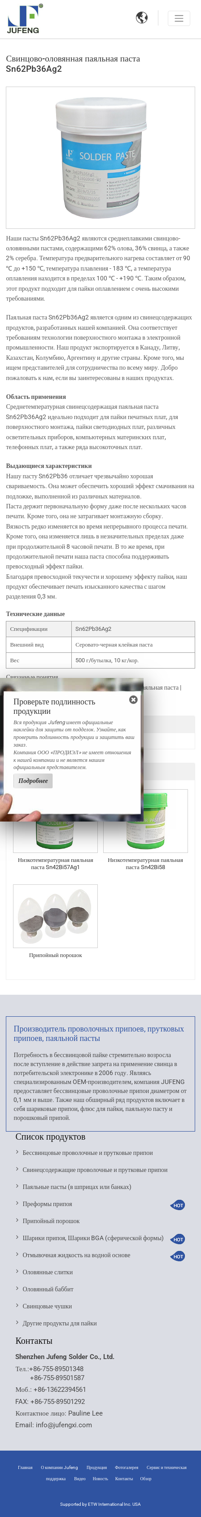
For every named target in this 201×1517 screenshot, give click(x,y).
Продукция (97, 1467)
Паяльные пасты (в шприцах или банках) (76, 1186)
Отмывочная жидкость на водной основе (76, 1255)
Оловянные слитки (47, 1272)
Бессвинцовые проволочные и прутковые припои (87, 1152)
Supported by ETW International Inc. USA (100, 1504)
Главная (25, 1467)
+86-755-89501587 (57, 1378)
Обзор (145, 1478)
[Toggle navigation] (179, 18)
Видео (79, 1478)
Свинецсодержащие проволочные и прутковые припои (94, 1169)
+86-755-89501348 (56, 1369)
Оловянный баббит (47, 1289)
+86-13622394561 (60, 1390)
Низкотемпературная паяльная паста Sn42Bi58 (145, 863)
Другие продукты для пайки (59, 1323)
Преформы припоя (47, 1203)
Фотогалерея (126, 1467)
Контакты (33, 1340)
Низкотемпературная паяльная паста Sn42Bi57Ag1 (55, 863)
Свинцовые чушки (47, 1306)
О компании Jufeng (59, 1467)
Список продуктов (50, 1136)
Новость (100, 1478)
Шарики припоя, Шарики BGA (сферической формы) (93, 1238)
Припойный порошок (55, 955)
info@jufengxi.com (64, 1425)
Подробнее (33, 780)
